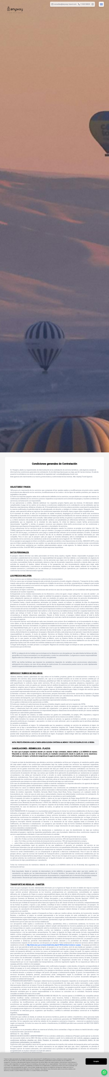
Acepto (96, 1061)
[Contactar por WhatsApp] (104, 1072)
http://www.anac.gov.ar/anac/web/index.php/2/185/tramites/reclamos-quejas (54, 945)
